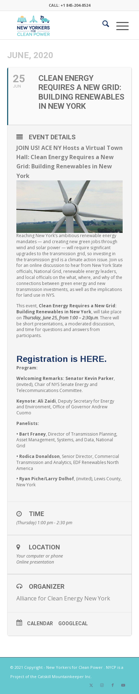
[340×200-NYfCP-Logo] (57, 25)
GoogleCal (73, 623)
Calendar (40, 623)
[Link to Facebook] (112, 685)
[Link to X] (91, 685)
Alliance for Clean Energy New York (63, 598)
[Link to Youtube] (123, 685)
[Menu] (119, 25)
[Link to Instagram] (102, 685)
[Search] (102, 25)
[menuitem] (102, 25)
